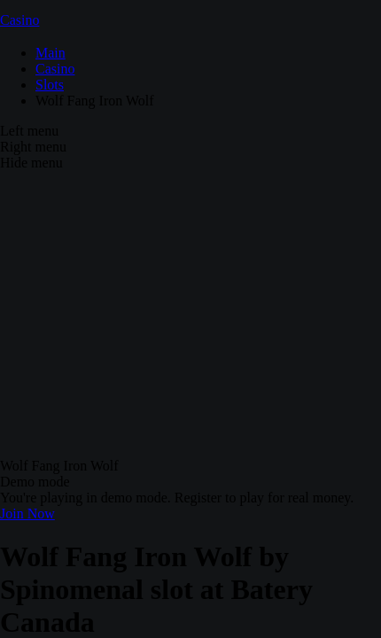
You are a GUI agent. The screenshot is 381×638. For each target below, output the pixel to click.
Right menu (33, 146)
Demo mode (35, 481)
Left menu (29, 130)
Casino (19, 19)
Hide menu (31, 162)
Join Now (27, 513)
